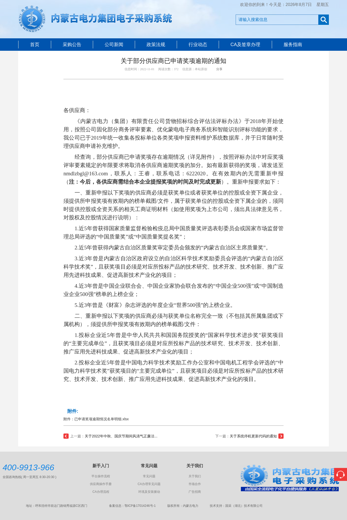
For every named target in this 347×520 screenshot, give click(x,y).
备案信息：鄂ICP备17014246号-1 (132, 506)
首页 (34, 44)
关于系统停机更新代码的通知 (253, 436)
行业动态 (198, 44)
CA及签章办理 (245, 44)
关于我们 (195, 476)
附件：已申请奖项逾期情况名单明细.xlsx (96, 419)
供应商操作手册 (101, 484)
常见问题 (149, 476)
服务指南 (293, 44)
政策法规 (156, 44)
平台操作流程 (100, 476)
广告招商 (195, 492)
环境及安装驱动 (149, 492)
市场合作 (195, 484)
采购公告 (72, 44)
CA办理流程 (100, 492)
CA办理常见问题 (149, 484)
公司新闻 (114, 44)
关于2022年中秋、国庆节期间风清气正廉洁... (121, 436)
